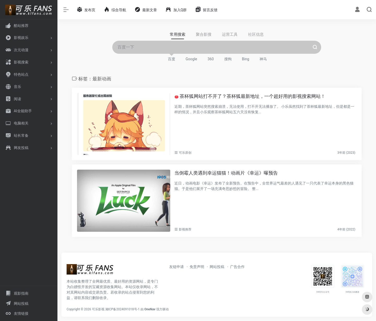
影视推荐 (185, 229)
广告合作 (237, 267)
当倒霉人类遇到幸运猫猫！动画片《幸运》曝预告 (226, 173)
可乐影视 (98, 309)
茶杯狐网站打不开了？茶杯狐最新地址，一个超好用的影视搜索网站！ (249, 96)
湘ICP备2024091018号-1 (122, 309)
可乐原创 (185, 152)
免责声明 (197, 267)
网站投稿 (217, 267)
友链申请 (176, 267)
